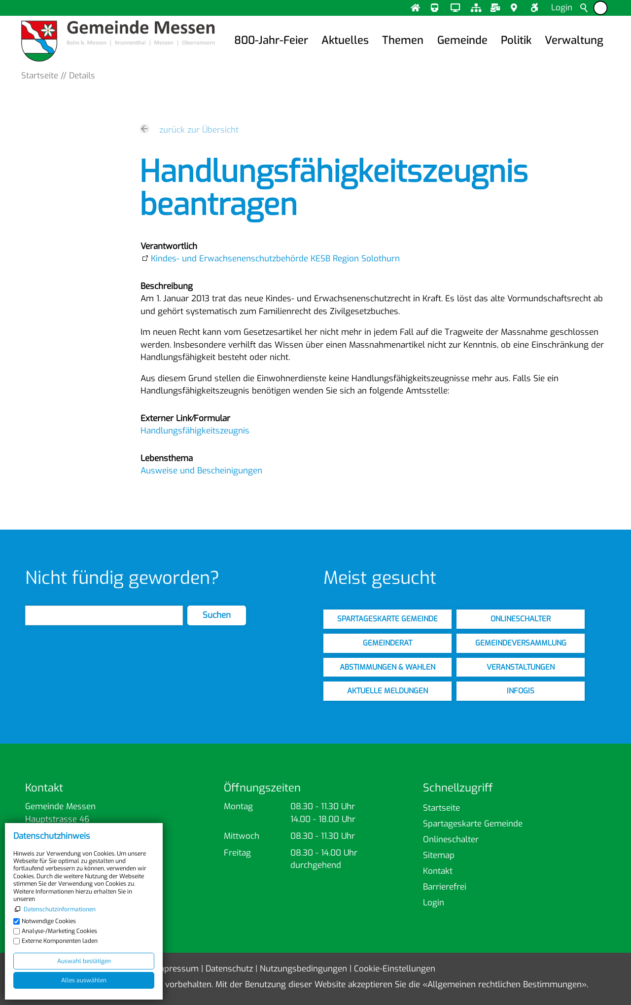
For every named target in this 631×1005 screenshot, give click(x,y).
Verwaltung (574, 40)
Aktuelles (345, 40)
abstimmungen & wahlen (387, 667)
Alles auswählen (83, 980)
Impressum (176, 968)
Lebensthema (166, 458)
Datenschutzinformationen (60, 909)
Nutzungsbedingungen (303, 968)
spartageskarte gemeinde (387, 619)
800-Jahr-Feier (271, 40)
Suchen (217, 615)
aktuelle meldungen (387, 691)
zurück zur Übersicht (199, 130)
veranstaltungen (521, 667)
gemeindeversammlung (520, 643)
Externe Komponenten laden (60, 941)
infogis (520, 691)
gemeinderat (387, 643)
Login (561, 7)
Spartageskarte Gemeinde (473, 823)
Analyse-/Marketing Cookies (59, 931)
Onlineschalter (451, 839)
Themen (402, 40)
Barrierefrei (444, 887)
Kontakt (438, 871)
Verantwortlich (168, 246)
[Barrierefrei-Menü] (600, 8)
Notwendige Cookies (49, 921)
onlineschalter (521, 619)
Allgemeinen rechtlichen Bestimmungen (504, 984)
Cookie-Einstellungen (394, 968)
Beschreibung (166, 286)
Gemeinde (462, 40)
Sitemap (439, 855)
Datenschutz (229, 968)
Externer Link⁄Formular (185, 418)
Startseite (441, 808)
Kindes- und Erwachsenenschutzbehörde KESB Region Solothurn (275, 258)
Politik (516, 40)
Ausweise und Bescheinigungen (201, 470)
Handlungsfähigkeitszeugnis (194, 430)
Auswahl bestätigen (84, 961)
